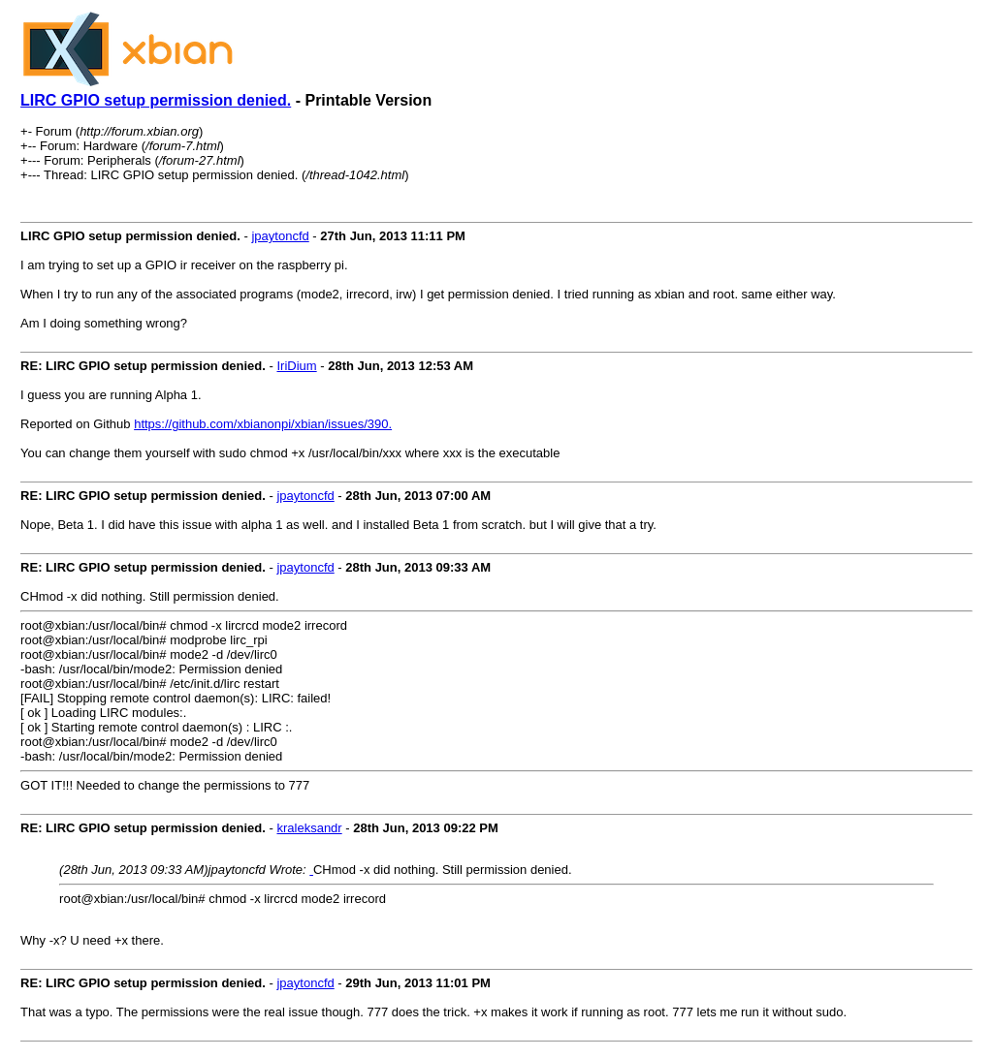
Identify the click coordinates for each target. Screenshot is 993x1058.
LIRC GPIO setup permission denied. (155, 100)
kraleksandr (308, 828)
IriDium (296, 365)
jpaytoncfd (279, 236)
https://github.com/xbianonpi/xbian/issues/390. (263, 424)
